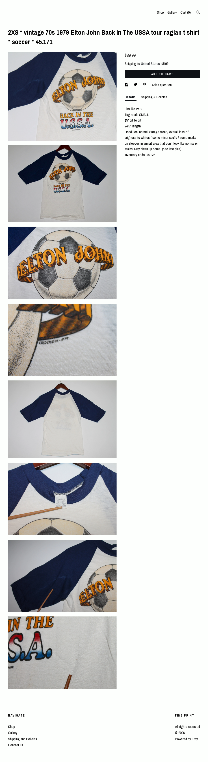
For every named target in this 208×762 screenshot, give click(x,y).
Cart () (185, 12)
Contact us (15, 745)
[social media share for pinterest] (145, 84)
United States (150, 63)
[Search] (198, 13)
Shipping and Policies (22, 738)
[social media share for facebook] (127, 84)
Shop (160, 12)
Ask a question (162, 84)
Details (130, 96)
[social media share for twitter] (136, 84)
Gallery (172, 12)
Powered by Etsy (186, 738)
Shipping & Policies (154, 96)
